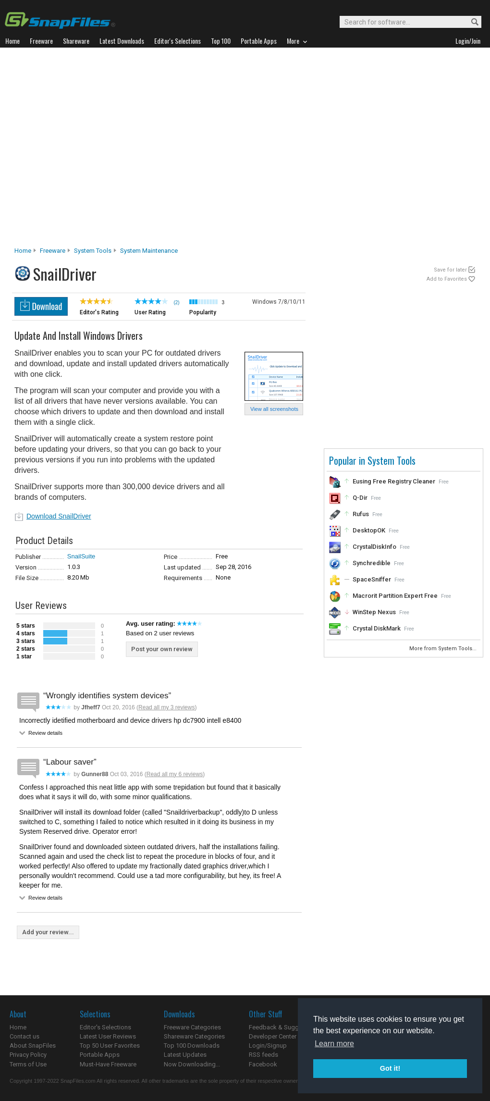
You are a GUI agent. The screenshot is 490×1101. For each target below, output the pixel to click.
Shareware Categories (194, 1036)
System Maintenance (149, 250)
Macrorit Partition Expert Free (395, 595)
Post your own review (162, 649)
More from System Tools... (443, 648)
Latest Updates (185, 1054)
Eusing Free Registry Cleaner (394, 481)
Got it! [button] (390, 1068)
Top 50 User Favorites (110, 1045)
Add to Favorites (447, 279)
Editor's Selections (105, 1027)
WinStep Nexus (374, 612)
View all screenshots (274, 409)
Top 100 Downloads (192, 1045)
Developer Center (272, 1036)
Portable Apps (100, 1054)
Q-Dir (360, 497)
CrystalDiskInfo (374, 546)
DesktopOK (369, 530)
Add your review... (48, 932)
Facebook (263, 1064)
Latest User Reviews (108, 1036)
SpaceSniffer (372, 579)
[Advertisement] (95, 150)
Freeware (52, 250)
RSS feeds (263, 1054)
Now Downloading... (192, 1064)
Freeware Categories (192, 1027)
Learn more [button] (334, 1043)
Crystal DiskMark (377, 628)
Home (22, 250)
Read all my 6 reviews (175, 774)
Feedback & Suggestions (284, 1027)
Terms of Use (28, 1064)
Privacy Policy (28, 1054)
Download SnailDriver (58, 516)
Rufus (361, 514)
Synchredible (372, 563)
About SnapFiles (33, 1045)
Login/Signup (268, 1045)
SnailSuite (81, 556)
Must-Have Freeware (108, 1064)
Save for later (450, 270)
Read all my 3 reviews (166, 707)
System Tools (92, 250)
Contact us (24, 1036)
